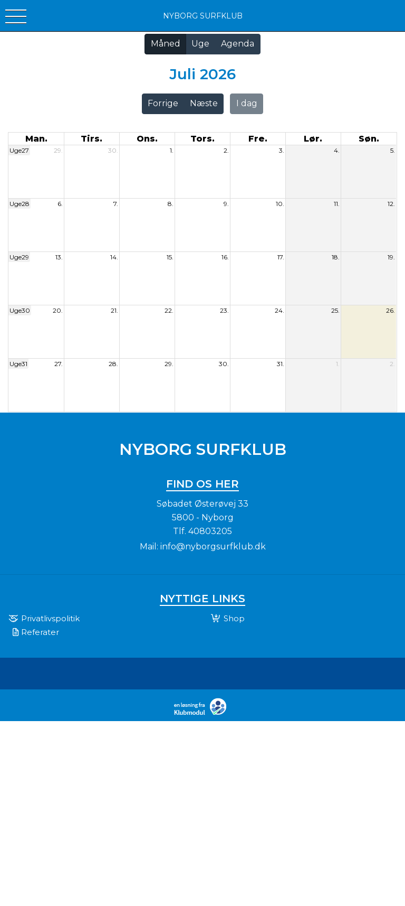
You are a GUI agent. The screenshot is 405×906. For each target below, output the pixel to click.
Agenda (237, 44)
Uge (200, 44)
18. (336, 257)
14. (114, 257)
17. (280, 257)
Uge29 (19, 257)
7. (115, 204)
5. (392, 150)
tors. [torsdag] (202, 139)
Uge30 (19, 310)
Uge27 (19, 150)
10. (280, 204)
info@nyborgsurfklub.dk (213, 546)
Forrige (163, 103)
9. (226, 204)
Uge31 (18, 364)
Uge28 (19, 204)
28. (113, 364)
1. (171, 150)
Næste (204, 103)
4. (337, 150)
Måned (165, 44)
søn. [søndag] (369, 139)
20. (58, 310)
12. (391, 204)
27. (58, 364)
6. (60, 204)
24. (279, 310)
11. (337, 204)
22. (169, 310)
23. (224, 310)
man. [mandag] (36, 139)
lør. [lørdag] (313, 139)
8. (170, 204)
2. (226, 150)
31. (280, 364)
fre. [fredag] (257, 139)
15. (170, 257)
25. (335, 310)
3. (281, 150)
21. (114, 310)
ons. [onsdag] (147, 139)
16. (225, 257)
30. (113, 150)
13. (59, 257)
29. (58, 150)
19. (391, 257)
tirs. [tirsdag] (91, 139)
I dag (246, 103)
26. (390, 310)
